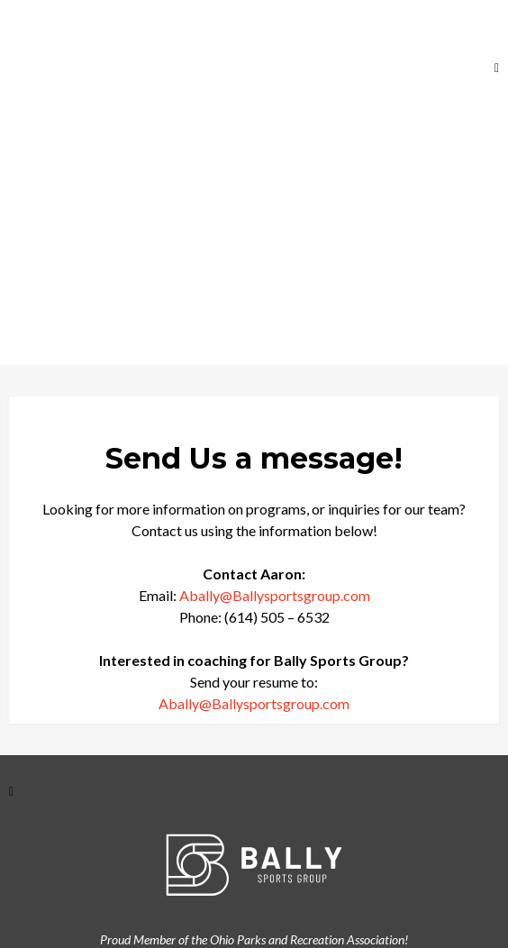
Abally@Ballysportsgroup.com (274, 595)
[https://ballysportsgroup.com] (100, 67)
